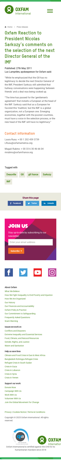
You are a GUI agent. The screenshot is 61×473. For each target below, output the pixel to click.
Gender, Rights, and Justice (17, 342)
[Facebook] (15, 203)
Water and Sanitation (14, 346)
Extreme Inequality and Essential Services (23, 334)
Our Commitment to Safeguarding (20, 313)
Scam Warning (11, 321)
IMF (8, 181)
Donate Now (10, 387)
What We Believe (12, 291)
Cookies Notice (19, 412)
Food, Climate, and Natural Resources (22, 338)
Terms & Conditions (36, 412)
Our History (10, 302)
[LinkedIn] (48, 203)
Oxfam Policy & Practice (15, 310)
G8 (22, 174)
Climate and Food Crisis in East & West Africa (25, 355)
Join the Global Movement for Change (22, 402)
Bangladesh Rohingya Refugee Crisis (21, 359)
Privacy (8, 412)
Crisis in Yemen (11, 377)
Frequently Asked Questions (17, 317)
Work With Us (11, 395)
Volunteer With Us (13, 398)
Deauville (11, 174)
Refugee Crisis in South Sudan (18, 363)
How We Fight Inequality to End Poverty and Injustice (28, 295)
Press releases (22, 27)
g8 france (33, 174)
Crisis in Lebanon (12, 370)
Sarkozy (47, 174)
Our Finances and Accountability (19, 306)
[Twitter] (32, 203)
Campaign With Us (13, 391)
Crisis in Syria (11, 374)
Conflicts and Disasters (15, 331)
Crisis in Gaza (11, 366)
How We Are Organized (15, 299)
